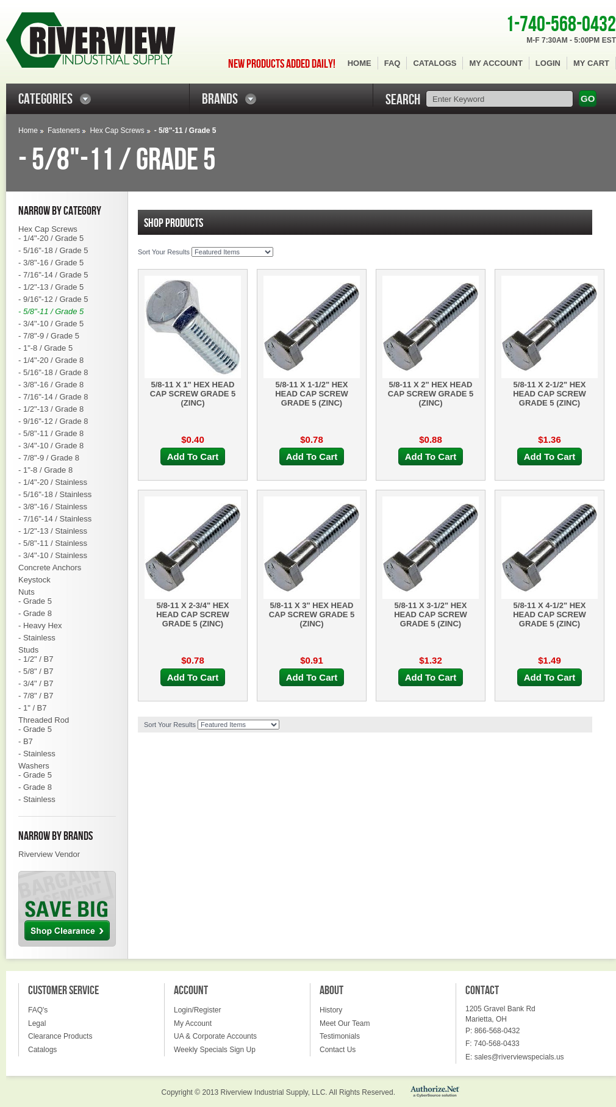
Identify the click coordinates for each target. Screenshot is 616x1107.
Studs (28, 649)
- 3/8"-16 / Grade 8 (51, 384)
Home (359, 63)
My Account (495, 63)
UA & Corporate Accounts (215, 1036)
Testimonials (340, 1036)
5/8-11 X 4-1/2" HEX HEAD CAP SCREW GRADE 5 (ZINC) (549, 614)
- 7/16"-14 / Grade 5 (53, 274)
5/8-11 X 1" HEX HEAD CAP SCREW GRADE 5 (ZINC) (193, 393)
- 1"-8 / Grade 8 (45, 470)
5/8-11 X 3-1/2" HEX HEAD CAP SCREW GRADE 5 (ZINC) (430, 614)
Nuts (26, 591)
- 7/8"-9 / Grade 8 (48, 457)
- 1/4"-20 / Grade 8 (51, 360)
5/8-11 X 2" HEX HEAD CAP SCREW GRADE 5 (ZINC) (431, 393)
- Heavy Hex (40, 625)
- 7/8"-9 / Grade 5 (48, 335)
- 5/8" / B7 (35, 671)
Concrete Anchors (49, 567)
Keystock (34, 579)
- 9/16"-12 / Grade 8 (53, 421)
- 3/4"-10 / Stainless (52, 555)
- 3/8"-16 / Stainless (52, 506)
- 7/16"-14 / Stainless (54, 518)
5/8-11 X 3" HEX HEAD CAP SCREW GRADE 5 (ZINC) (312, 614)
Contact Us (338, 1049)
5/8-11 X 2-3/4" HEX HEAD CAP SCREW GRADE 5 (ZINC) (192, 614)
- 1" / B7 (32, 707)
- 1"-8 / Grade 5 (45, 348)
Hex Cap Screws (117, 130)
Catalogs (434, 63)
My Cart (591, 63)
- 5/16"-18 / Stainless (54, 494)
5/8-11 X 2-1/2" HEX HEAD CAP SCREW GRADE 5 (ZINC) (549, 393)
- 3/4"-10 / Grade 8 (51, 445)
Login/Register (197, 1010)
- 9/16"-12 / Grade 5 (53, 299)
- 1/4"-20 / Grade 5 (51, 238)
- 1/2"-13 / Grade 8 (51, 409)
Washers (33, 765)
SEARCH (402, 100)
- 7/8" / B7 (35, 695)
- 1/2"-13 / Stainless (52, 531)
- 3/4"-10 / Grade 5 (51, 323)
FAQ (392, 63)
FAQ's (38, 1010)
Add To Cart (193, 456)
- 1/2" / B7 (35, 659)
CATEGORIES (45, 99)
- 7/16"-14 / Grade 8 (53, 396)
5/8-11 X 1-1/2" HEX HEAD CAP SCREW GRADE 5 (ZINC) (311, 393)
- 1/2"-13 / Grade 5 (51, 287)
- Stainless (37, 637)
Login (547, 63)
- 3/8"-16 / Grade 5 (51, 262)
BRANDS (220, 99)
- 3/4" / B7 (35, 683)
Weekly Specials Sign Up (215, 1049)
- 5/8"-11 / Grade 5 (51, 311)
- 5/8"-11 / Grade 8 (51, 433)
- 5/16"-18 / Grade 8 (53, 372)
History (331, 1010)
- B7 (25, 741)
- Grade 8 (35, 613)
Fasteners (64, 130)
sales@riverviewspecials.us (519, 1057)
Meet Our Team (345, 1023)
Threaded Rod (43, 720)
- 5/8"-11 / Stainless (52, 543)
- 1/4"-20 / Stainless (52, 482)
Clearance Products (60, 1036)
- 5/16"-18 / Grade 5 (53, 250)
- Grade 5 (35, 601)
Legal (37, 1023)
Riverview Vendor (49, 854)
